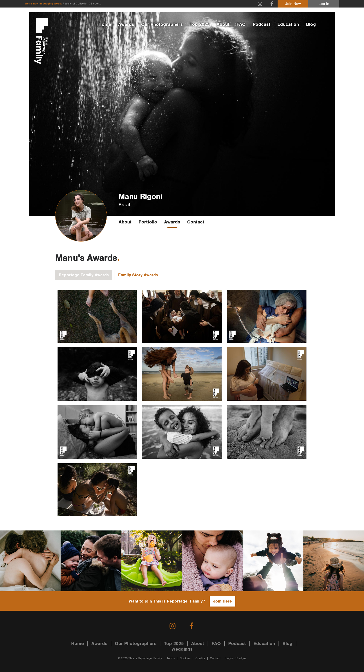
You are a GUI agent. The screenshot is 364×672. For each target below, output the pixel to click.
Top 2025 (199, 24)
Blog (311, 24)
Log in (324, 4)
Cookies (185, 658)
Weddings (182, 649)
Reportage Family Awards (84, 275)
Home (104, 24)
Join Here (222, 601)
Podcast (261, 24)
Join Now (293, 4)
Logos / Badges (235, 658)
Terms (171, 658)
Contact (195, 222)
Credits (200, 658)
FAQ (241, 24)
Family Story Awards (138, 275)
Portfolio (148, 222)
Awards (126, 24)
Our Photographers (162, 24)
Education (288, 24)
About (223, 24)
